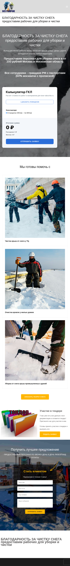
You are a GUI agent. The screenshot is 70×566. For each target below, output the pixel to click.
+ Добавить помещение (29, 102)
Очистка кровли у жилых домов (19, 312)
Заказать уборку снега (35, 397)
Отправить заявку (30, 141)
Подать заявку (50, 434)
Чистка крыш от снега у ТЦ (17, 241)
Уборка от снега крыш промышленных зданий (26, 383)
